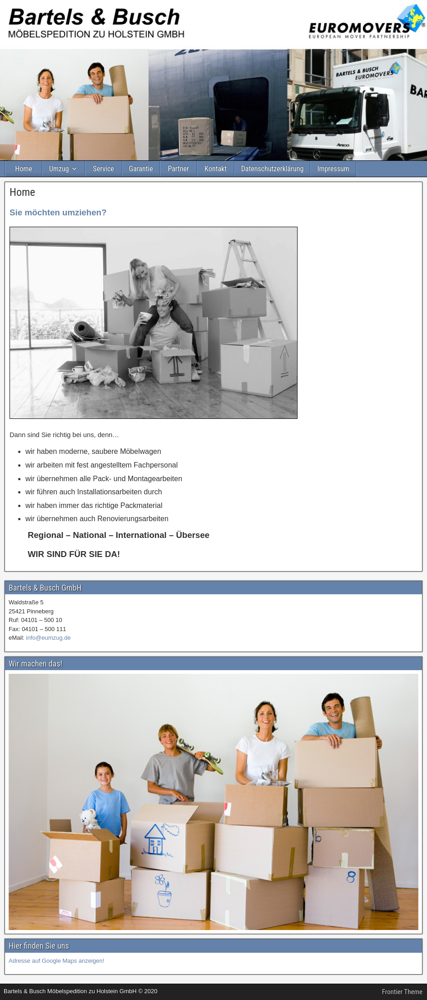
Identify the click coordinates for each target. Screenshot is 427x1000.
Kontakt (215, 168)
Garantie (141, 168)
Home (23, 168)
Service (103, 168)
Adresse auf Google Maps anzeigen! (56, 960)
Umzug (59, 168)
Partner (178, 168)
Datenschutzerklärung (272, 168)
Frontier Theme (402, 992)
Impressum (333, 168)
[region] (213, 802)
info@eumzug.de (48, 637)
